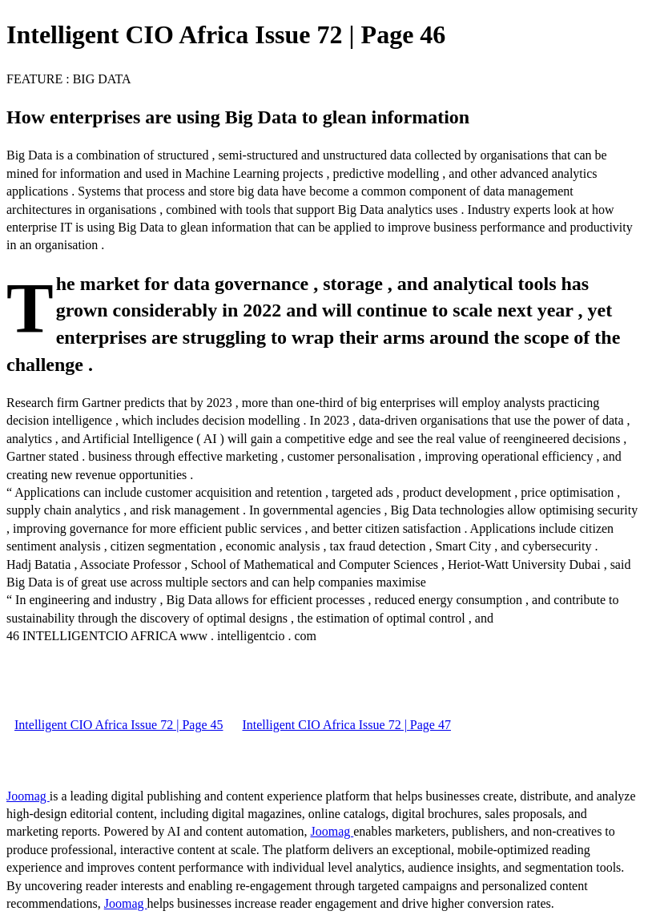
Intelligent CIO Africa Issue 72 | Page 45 (118, 725)
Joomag (28, 796)
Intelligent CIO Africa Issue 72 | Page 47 (346, 725)
